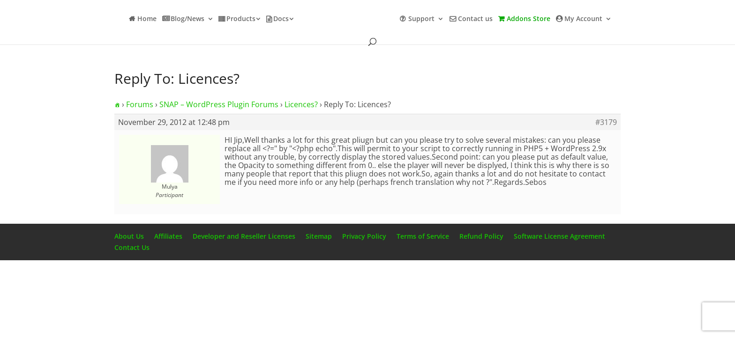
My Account (583, 19)
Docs (281, 19)
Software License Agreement (559, 236)
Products (240, 19)
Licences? (301, 104)
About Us (129, 236)
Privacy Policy (364, 236)
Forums (139, 104)
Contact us (475, 19)
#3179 (606, 122)
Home (147, 19)
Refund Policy (481, 236)
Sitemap (319, 236)
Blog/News (187, 19)
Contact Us (132, 247)
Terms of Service (423, 236)
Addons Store (528, 19)
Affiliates (168, 236)
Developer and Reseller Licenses (244, 236)
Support (421, 19)
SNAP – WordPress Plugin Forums (218, 104)
